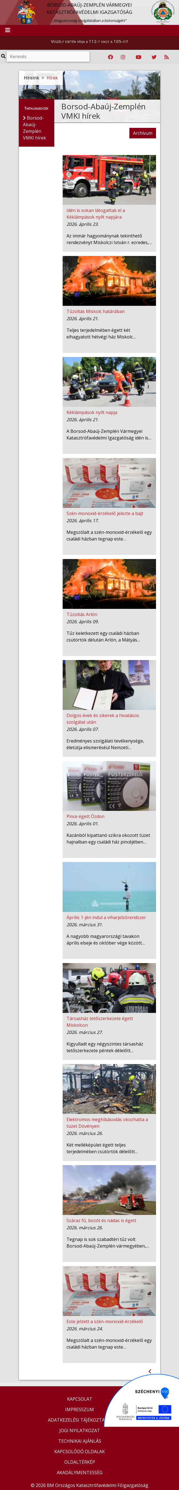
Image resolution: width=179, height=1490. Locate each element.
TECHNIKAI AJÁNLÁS (79, 1441)
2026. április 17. (83, 521)
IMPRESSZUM (79, 1409)
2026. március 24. (85, 1329)
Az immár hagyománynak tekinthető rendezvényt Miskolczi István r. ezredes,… (109, 239)
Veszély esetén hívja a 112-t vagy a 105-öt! (89, 41)
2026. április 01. (83, 824)
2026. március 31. (85, 925)
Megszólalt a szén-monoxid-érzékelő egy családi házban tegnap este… (109, 535)
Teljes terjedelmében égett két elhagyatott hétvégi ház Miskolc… (101, 333)
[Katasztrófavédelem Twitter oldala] (154, 57)
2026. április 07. (83, 729)
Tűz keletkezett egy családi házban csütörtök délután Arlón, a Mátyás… (103, 636)
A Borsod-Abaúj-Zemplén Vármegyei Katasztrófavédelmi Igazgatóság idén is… (109, 434)
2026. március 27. (85, 1032)
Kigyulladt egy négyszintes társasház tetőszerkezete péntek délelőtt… (105, 1047)
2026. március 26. (85, 1133)
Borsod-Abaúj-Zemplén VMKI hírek (103, 111)
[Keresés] (48, 56)
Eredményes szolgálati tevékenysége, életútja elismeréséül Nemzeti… (105, 744)
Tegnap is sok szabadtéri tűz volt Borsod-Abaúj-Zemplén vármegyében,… (108, 1242)
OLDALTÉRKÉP (79, 1462)
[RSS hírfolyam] (166, 57)
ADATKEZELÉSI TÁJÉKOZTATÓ (79, 1420)
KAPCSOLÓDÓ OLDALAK (79, 1451)
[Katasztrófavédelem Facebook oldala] (111, 57)
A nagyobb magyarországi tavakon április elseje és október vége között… (106, 939)
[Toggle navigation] (8, 30)
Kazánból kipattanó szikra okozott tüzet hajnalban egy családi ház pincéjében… (108, 838)
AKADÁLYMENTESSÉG (80, 1473)
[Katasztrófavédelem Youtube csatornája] (138, 57)
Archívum (142, 133)
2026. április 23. (83, 224)
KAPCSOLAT (79, 1399)
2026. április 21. (83, 318)
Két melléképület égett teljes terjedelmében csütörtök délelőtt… (102, 1148)
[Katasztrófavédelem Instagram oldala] (123, 57)
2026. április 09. (83, 622)
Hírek (52, 78)
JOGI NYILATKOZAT (79, 1430)
